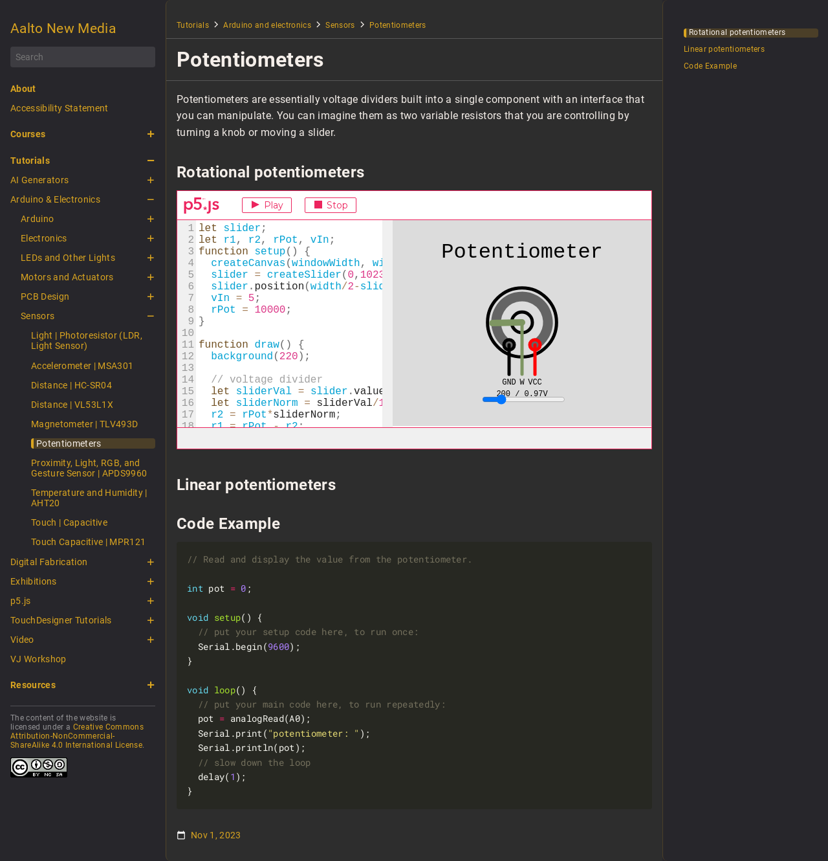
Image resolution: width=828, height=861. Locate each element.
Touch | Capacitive (69, 522)
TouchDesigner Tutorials (61, 620)
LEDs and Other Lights (68, 257)
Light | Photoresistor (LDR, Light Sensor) (86, 340)
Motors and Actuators (67, 277)
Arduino (37, 219)
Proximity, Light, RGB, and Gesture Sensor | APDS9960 (89, 468)
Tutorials (30, 160)
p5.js (20, 601)
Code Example (710, 66)
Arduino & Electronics (55, 199)
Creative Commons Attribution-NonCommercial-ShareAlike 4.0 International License (77, 736)
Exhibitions (33, 581)
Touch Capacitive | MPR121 (88, 542)
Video (22, 639)
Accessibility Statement (59, 108)
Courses (27, 134)
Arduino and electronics (267, 25)
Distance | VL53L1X (72, 404)
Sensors (37, 316)
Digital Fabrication (48, 562)
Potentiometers (69, 443)
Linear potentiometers (724, 49)
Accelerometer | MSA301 (82, 366)
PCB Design (45, 296)
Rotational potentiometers (737, 32)
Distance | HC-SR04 (71, 385)
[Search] (82, 57)
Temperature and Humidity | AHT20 (89, 497)
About (23, 89)
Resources (33, 685)
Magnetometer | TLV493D (84, 424)
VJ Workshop (38, 659)
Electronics (44, 238)
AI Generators (39, 180)
